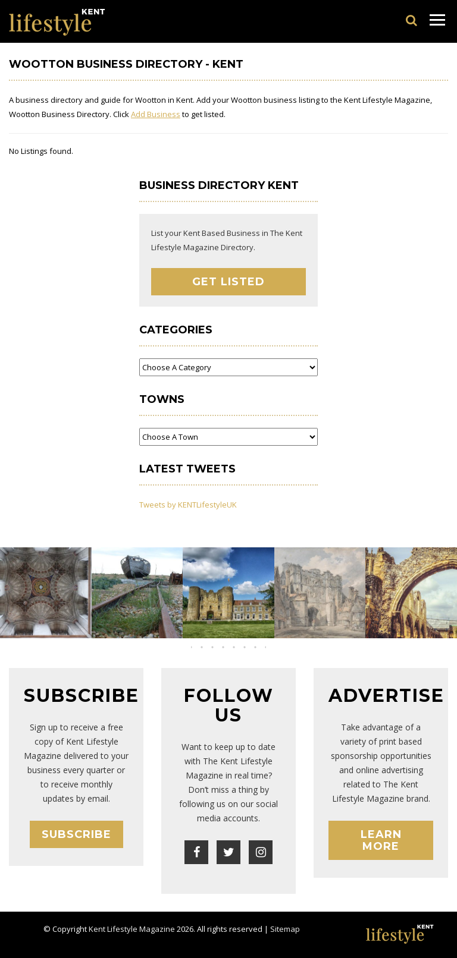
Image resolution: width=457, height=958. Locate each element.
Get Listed (228, 281)
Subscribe (76, 834)
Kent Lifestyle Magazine (132, 929)
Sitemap (285, 929)
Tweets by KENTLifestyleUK (188, 504)
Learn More (381, 840)
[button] (218, 647)
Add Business (155, 114)
